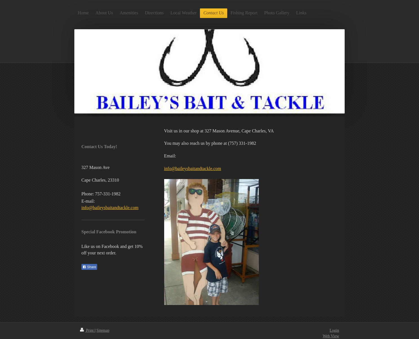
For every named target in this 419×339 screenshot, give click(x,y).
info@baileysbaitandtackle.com (192, 168)
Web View (331, 336)
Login (334, 330)
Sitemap (103, 330)
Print (87, 330)
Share (89, 267)
